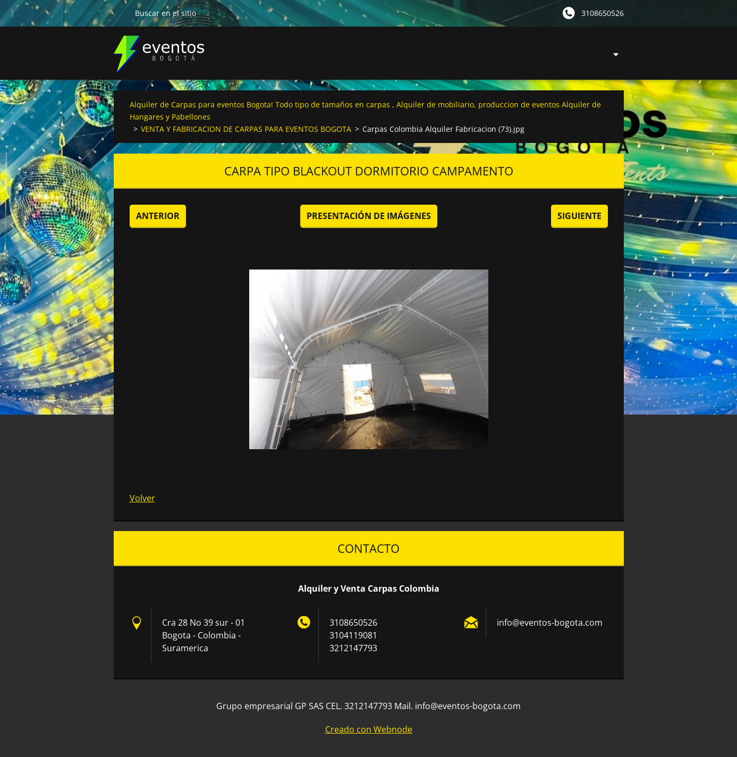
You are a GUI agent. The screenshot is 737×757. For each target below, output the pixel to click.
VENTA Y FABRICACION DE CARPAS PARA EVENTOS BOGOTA (246, 129)
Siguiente (579, 216)
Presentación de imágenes (369, 216)
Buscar (120, 12)
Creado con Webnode (368, 729)
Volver (142, 498)
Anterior (158, 216)
